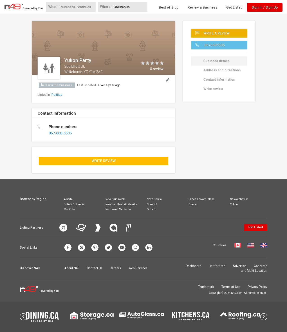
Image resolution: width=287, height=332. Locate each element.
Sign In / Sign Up (265, 7)
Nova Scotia (154, 199)
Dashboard (193, 266)
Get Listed (234, 7)
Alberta (68, 199)
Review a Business (202, 7)
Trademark (206, 287)
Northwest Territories (118, 209)
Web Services (138, 268)
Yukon (234, 204)
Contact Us (94, 268)
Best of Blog (169, 7)
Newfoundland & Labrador (121, 204)
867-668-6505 (60, 133)
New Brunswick (115, 199)
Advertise (240, 266)
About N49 (71, 268)
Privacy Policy (257, 287)
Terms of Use (230, 287)
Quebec (193, 204)
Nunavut (152, 204)
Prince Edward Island (201, 199)
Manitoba (69, 209)
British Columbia (74, 204)
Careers (115, 268)
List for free (217, 266)
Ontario (151, 209)
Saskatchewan (239, 199)
